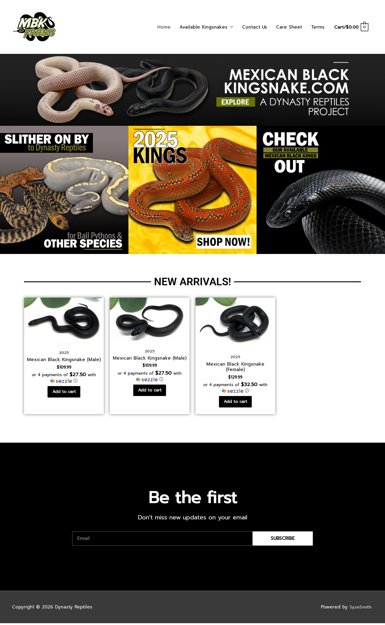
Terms (317, 27)
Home (163, 27)
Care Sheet (288, 27)
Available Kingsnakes (203, 27)
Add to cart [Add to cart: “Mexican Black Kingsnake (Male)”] (64, 392)
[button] (64, 379)
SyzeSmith (361, 608)
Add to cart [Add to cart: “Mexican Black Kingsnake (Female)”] (235, 402)
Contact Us (254, 27)
